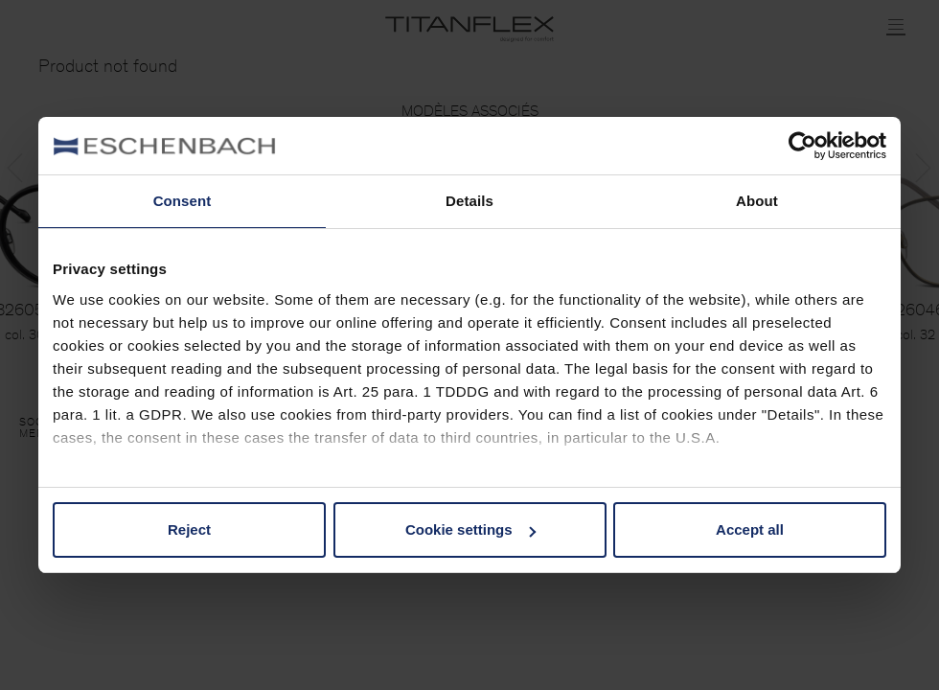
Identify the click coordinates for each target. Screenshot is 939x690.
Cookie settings (470, 529)
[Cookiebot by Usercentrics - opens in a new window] (802, 145)
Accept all (750, 529)
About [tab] (757, 201)
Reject (189, 529)
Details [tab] (469, 201)
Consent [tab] (182, 201)
